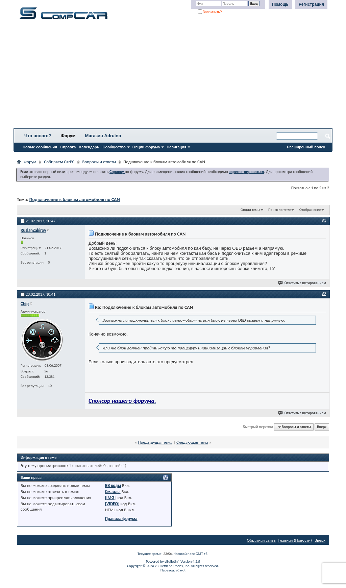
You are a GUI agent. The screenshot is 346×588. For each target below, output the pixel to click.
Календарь (89, 147)
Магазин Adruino (103, 135)
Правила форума (121, 518)
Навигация (176, 147)
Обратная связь (261, 540)
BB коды (113, 485)
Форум (68, 135)
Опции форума (146, 147)
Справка (68, 147)
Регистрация (311, 4)
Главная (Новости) (295, 540)
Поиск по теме (279, 209)
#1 (324, 220)
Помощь (280, 4)
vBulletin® (172, 561)
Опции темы (250, 209)
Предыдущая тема (155, 442)
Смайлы (113, 491)
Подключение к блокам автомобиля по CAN (74, 199)
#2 (324, 293)
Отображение (310, 209)
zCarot (181, 570)
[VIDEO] (112, 503)
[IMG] (110, 497)
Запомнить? (210, 12)
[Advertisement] (173, 76)
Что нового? (37, 135)
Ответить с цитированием (302, 283)
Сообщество (114, 147)
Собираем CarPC (59, 161)
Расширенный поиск (306, 147)
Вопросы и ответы (99, 161)
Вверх (321, 427)
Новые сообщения (40, 147)
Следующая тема (192, 442)
